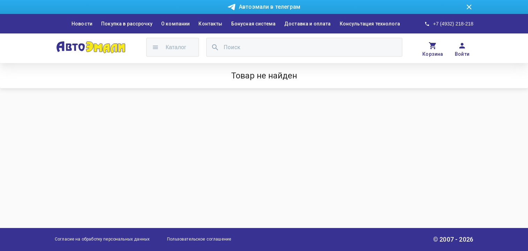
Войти (462, 54)
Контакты (210, 23)
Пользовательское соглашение (199, 239)
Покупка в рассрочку (126, 23)
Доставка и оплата (307, 23)
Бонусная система (253, 23)
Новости (81, 23)
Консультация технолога (370, 23)
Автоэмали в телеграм (269, 6)
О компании (175, 23)
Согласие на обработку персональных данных (102, 239)
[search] (215, 47)
